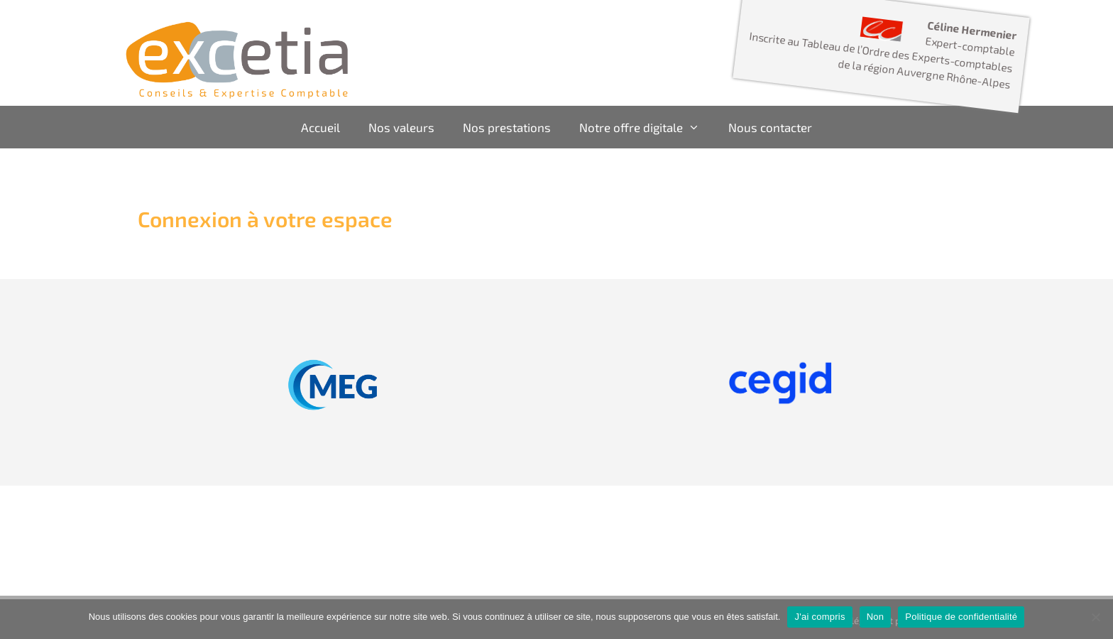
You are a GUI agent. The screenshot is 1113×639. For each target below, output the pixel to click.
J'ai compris (819, 616)
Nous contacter (770, 127)
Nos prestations (507, 127)
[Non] (1095, 617)
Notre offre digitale (646, 127)
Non (875, 616)
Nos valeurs (401, 127)
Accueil (320, 127)
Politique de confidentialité (961, 616)
